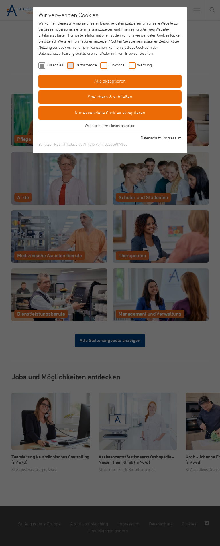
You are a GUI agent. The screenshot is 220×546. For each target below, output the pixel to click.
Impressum (172, 137)
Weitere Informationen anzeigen (110, 125)
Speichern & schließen (110, 96)
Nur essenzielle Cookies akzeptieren (110, 112)
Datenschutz (151, 137)
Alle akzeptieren (110, 81)
